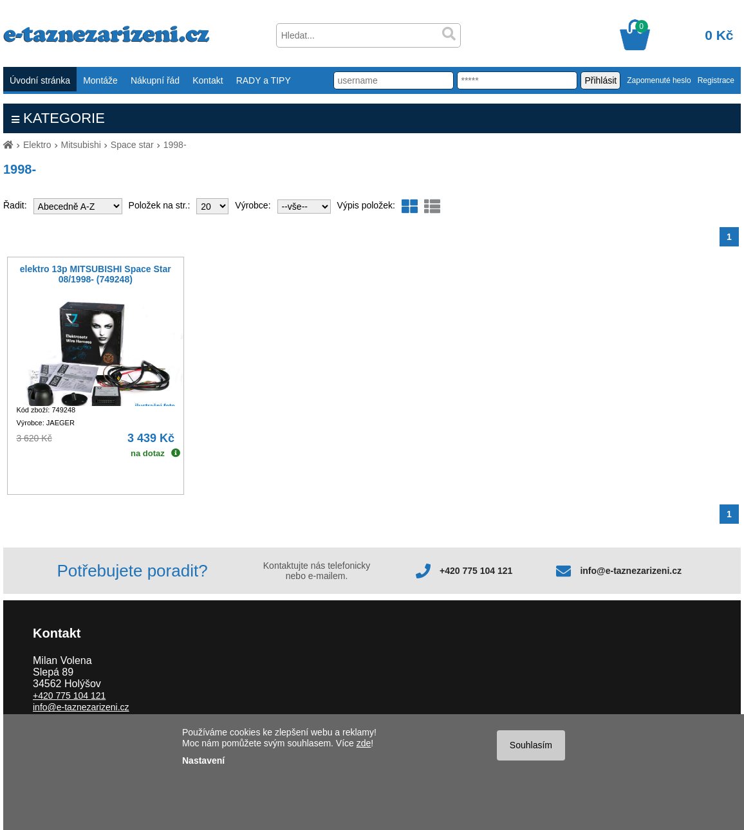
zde (364, 743)
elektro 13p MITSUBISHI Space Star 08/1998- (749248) (95, 274)
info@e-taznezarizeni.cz (631, 571)
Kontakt (207, 80)
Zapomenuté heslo (659, 80)
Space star (132, 145)
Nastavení (203, 760)
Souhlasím (531, 745)
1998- (175, 145)
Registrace (716, 80)
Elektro (37, 145)
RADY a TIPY (263, 80)
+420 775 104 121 (476, 571)
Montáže (100, 80)
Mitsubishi (81, 145)
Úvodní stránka (40, 80)
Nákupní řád (155, 80)
